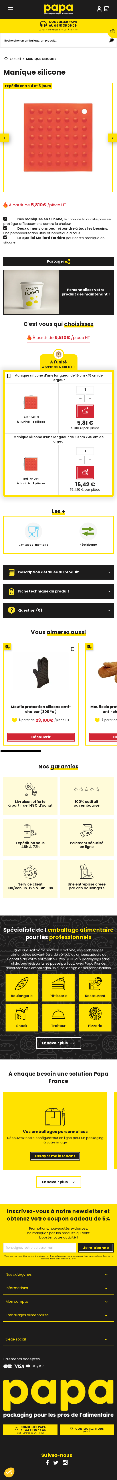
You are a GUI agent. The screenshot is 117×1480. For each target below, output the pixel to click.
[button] (58, 572)
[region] (58, 697)
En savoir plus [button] (55, 1042)
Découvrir (41, 737)
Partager (58, 261)
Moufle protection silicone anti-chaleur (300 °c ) (41, 709)
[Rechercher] (58, 40)
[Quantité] (85, 389)
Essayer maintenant (55, 1156)
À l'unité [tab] (58, 364)
